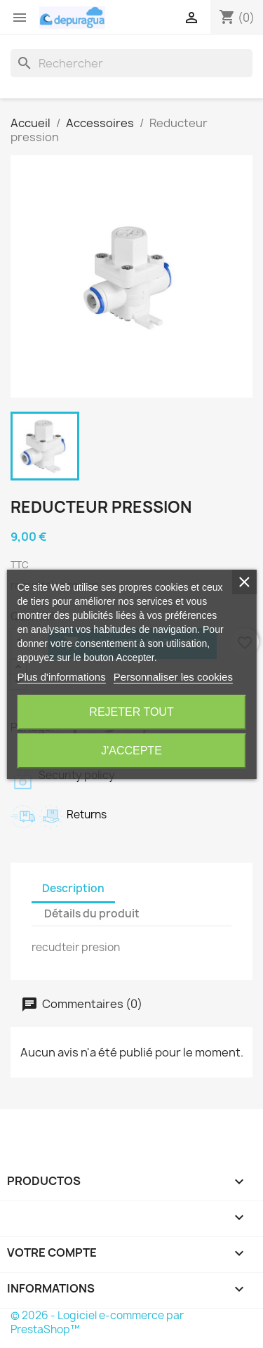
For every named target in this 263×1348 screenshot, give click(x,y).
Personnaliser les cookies (173, 677)
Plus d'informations (61, 677)
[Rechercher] (131, 63)
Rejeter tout (131, 712)
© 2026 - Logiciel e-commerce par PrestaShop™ (97, 1322)
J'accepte (131, 751)
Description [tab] (73, 888)
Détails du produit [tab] (92, 913)
